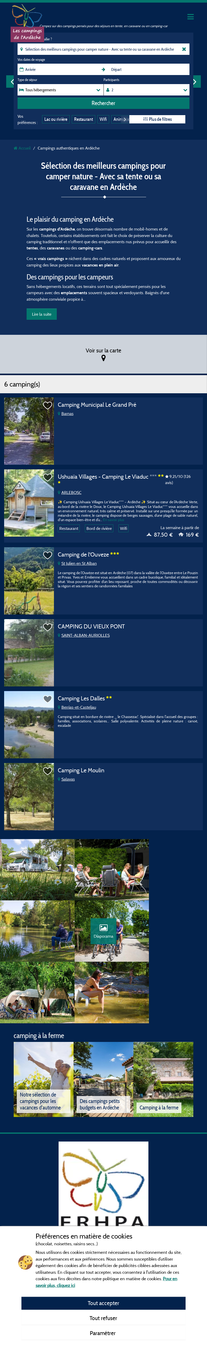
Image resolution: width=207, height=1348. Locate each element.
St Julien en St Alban (77, 563)
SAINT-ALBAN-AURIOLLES (84, 635)
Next (194, 81)
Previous (12, 81)
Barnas (66, 413)
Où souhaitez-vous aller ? (35, 39)
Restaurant (83, 119)
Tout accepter (103, 1303)
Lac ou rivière (55, 119)
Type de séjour (27, 79)
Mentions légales (94, 1221)
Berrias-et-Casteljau (77, 707)
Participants (111, 79)
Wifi (103, 119)
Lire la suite (41, 314)
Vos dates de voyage (31, 59)
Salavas (66, 779)
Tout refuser (103, 1318)
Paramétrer (103, 1333)
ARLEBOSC (70, 492)
